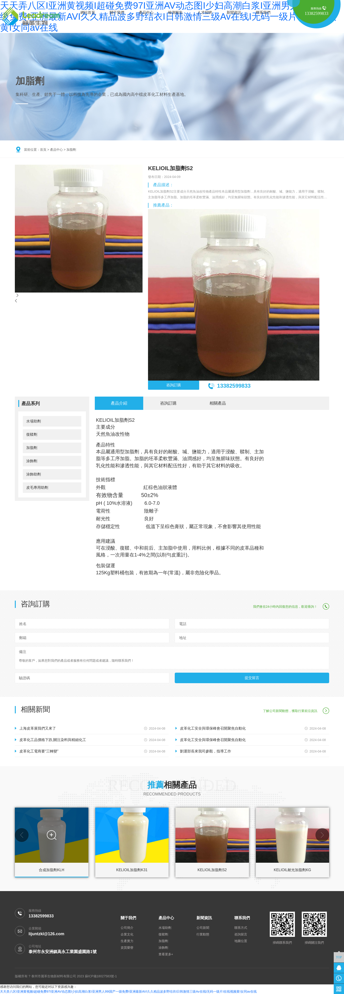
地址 (182, 638)
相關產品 (217, 403)
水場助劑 (33, 421)
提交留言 (252, 678)
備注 (22, 652)
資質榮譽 (127, 947)
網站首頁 (87, 12)
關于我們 (117, 12)
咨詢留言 (240, 934)
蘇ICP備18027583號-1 (101, 976)
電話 (182, 624)
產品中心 (146, 12)
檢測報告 (175, 12)
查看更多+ (166, 954)
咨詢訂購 (173, 385)
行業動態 (202, 934)
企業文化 (127, 934)
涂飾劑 (31, 461)
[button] (22, 835)
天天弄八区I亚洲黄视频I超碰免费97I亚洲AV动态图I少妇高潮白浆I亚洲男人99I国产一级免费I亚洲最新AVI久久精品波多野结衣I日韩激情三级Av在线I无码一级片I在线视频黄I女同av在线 (128, 991)
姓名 (22, 624)
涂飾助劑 (33, 474)
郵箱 (22, 638)
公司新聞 (202, 928)
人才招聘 (204, 12)
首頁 (43, 149)
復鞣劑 (31, 434)
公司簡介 (127, 928)
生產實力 (127, 941)
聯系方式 (240, 928)
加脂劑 (71, 149)
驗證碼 (24, 678)
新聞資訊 (234, 12)
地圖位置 (240, 941)
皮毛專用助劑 (37, 487)
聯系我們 (263, 12)
